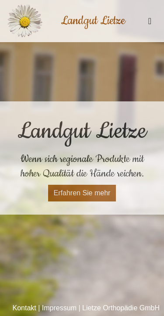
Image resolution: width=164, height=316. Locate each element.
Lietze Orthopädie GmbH (121, 308)
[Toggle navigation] (150, 21)
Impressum (59, 308)
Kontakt (24, 308)
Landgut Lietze (93, 21)
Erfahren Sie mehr (82, 193)
